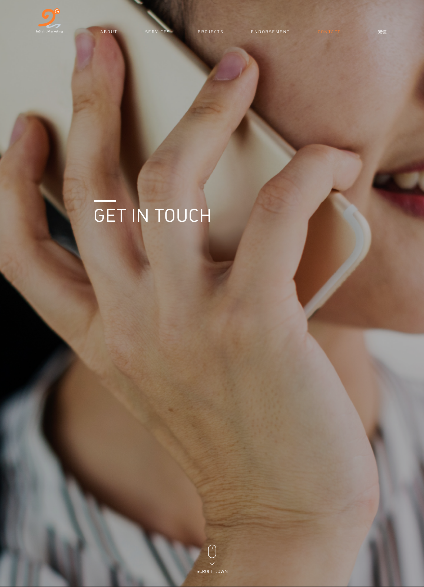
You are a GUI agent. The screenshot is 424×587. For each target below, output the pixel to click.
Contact (329, 31)
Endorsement (270, 31)
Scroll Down (212, 571)
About (109, 31)
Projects (210, 31)
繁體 (382, 31)
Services (157, 31)
